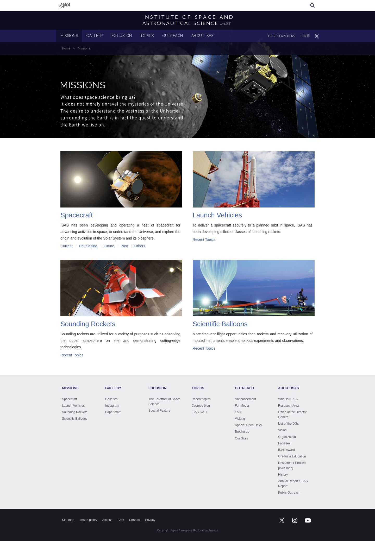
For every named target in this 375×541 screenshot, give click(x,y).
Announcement (245, 399)
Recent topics (201, 399)
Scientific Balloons (74, 418)
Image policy (88, 520)
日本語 (305, 36)
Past (124, 246)
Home (66, 48)
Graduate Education (292, 456)
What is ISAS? (288, 399)
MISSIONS (69, 36)
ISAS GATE (200, 412)
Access (107, 520)
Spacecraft (69, 399)
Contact (134, 520)
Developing (88, 246)
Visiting (240, 418)
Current (66, 246)
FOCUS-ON (122, 36)
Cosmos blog (201, 405)
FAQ (238, 412)
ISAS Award (286, 450)
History (283, 474)
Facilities (284, 443)
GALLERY (94, 36)
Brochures (242, 431)
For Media (242, 405)
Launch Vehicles (73, 405)
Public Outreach (289, 492)
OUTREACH (172, 36)
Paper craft (113, 412)
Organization (287, 437)
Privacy (150, 520)
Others (139, 246)
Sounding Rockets (74, 412)
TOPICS (147, 36)
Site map (68, 520)
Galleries (111, 399)
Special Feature (159, 410)
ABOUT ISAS (202, 36)
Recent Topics (204, 239)
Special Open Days (248, 425)
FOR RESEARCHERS (280, 36)
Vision (282, 430)
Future (109, 246)
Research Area (288, 405)
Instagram (112, 405)
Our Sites (241, 438)
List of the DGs (288, 423)
